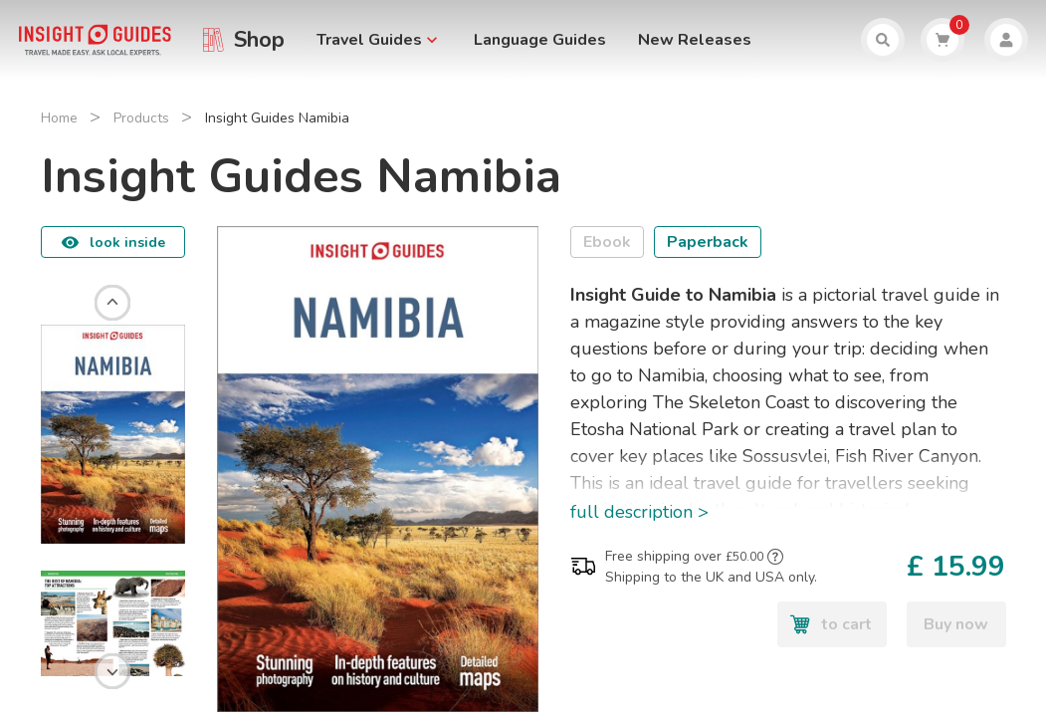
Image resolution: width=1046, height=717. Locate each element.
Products (141, 118)
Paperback (707, 242)
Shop (259, 40)
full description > (639, 512)
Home (59, 118)
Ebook (607, 242)
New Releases (694, 40)
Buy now (956, 624)
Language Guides (540, 40)
